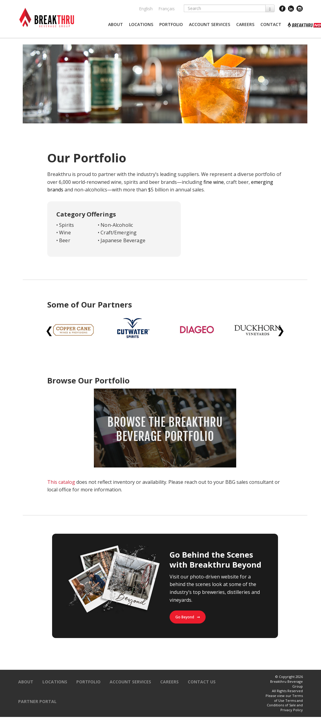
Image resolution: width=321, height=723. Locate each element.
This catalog (61, 482)
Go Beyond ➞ (187, 617)
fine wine (214, 182)
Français (166, 8)
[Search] (225, 8)
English (146, 8)
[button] (115, 24)
